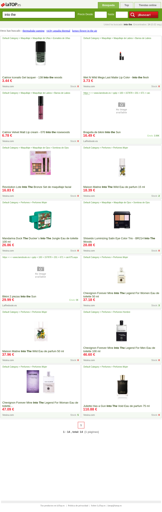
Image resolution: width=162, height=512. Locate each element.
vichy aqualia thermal (58, 30)
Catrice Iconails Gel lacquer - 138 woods (32, 77)
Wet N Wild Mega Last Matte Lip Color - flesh (116, 77)
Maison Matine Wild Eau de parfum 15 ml (114, 186)
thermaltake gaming (34, 30)
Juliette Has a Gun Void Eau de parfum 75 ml (116, 406)
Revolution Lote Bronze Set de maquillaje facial (36, 186)
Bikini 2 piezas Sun (19, 296)
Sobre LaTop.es (98, 505)
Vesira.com (8, 86)
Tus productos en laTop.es (52, 505)
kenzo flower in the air (84, 30)
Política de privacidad (78, 505)
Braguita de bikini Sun (102, 132)
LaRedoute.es (90, 141)
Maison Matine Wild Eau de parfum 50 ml (33, 351)
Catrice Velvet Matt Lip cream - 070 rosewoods (36, 132)
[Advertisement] (81, 464)
